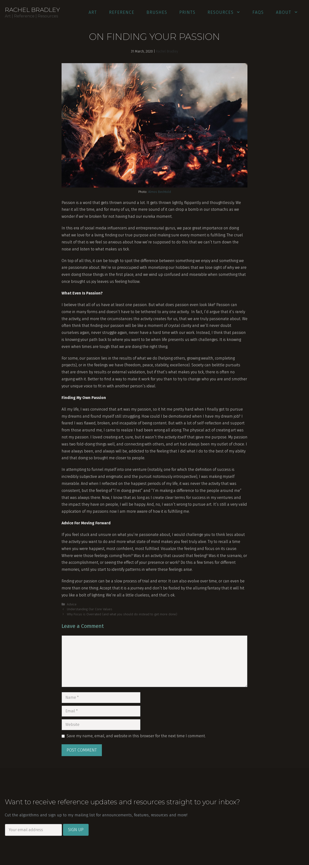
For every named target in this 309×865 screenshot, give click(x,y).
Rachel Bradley (32, 9)
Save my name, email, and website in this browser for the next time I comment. (136, 736)
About (290, 12)
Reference (121, 12)
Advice (72, 604)
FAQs (258, 12)
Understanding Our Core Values (89, 609)
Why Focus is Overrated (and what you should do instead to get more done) (122, 614)
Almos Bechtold (159, 192)
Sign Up (76, 829)
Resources (227, 12)
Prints (187, 12)
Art (93, 12)
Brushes (157, 12)
